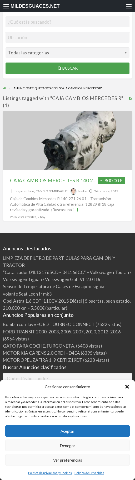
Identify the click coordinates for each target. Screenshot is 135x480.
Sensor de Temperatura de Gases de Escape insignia (53, 286)
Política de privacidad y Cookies (50, 473)
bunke (82, 191)
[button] (127, 386)
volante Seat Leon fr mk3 (27, 294)
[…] (75, 209)
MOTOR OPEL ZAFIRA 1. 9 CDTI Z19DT (42, 360)
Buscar (68, 68)
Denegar (67, 445)
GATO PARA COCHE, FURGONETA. (39, 346)
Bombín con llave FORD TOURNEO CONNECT (49, 324)
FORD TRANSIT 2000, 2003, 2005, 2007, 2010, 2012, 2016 (62, 331)
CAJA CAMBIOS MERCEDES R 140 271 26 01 (61, 180)
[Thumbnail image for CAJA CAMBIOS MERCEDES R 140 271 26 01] (67, 140)
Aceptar (67, 431)
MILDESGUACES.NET (35, 6)
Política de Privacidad (89, 473)
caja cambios (25, 191)
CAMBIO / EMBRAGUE (52, 191)
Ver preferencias (67, 460)
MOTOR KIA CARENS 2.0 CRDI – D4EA (41, 353)
